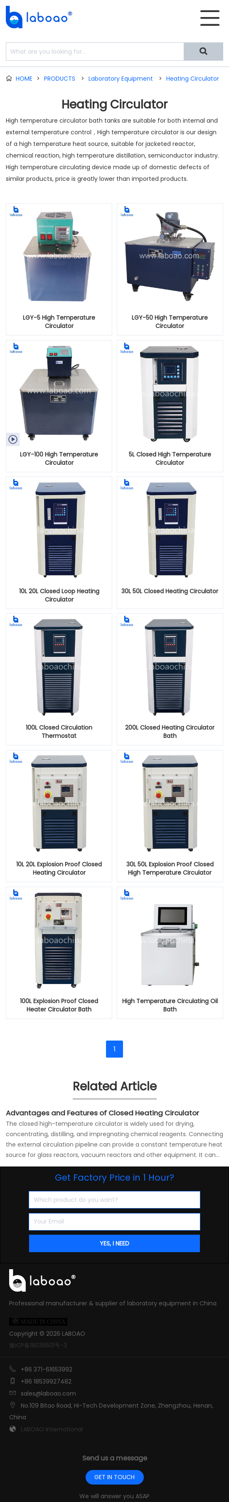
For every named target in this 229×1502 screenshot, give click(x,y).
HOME (24, 78)
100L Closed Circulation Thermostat (59, 731)
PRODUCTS (59, 78)
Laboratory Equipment (121, 78)
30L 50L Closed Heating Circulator (169, 591)
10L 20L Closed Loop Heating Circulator (59, 595)
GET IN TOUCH (114, 1477)
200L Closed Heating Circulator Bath (169, 731)
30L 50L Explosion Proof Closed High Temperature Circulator (170, 868)
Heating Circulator (192, 78)
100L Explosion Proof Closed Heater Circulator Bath (59, 1005)
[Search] (203, 51)
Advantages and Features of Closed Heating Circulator (102, 1113)
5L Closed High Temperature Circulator (170, 458)
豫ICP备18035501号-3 (38, 1345)
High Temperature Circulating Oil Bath (170, 1005)
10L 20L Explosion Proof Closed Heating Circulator (59, 868)
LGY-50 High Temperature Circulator (170, 321)
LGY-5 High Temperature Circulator (59, 321)
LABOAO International (52, 1429)
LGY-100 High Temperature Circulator (59, 458)
